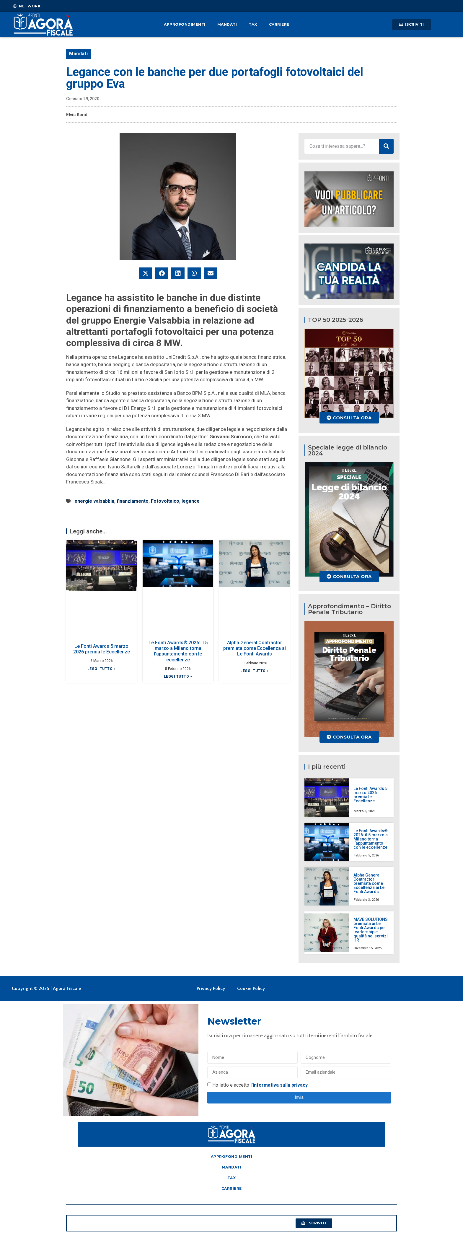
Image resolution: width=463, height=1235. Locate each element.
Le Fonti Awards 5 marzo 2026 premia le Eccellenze (101, 649)
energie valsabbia (94, 501)
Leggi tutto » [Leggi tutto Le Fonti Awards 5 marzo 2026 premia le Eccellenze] (101, 669)
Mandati (227, 24)
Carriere (279, 24)
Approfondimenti (185, 24)
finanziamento (133, 501)
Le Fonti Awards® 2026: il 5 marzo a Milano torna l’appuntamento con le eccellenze (178, 651)
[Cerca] (386, 146)
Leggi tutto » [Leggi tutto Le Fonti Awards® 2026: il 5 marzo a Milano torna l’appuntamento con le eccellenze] (178, 676)
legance (191, 501)
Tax (253, 24)
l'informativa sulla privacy (279, 1085)
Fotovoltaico (165, 501)
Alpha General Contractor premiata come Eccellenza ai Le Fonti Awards (254, 648)
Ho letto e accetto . (260, 1085)
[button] (145, 273)
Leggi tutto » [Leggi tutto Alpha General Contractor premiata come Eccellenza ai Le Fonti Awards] (254, 671)
